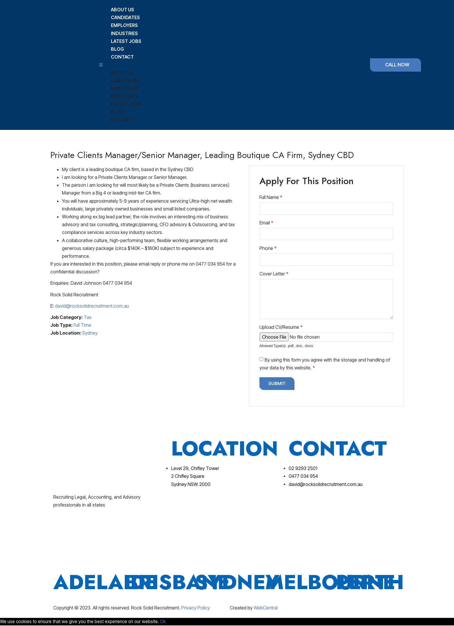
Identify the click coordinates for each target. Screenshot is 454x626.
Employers (124, 25)
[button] (226, 65)
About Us (122, 9)
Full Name (270, 197)
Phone (268, 248)
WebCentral (266, 608)
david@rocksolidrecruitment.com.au (92, 306)
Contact (122, 57)
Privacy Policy (195, 608)
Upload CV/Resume (281, 327)
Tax (87, 317)
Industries (124, 33)
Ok (167, 622)
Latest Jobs (126, 41)
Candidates (125, 17)
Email (266, 222)
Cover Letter (273, 273)
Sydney (90, 333)
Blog (117, 49)
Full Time (82, 325)
